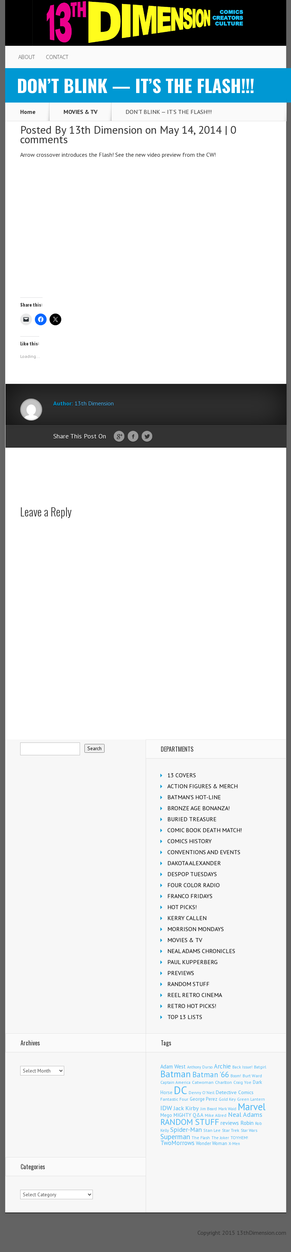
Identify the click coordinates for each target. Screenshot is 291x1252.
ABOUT (26, 56)
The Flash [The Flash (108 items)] (201, 1137)
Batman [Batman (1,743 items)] (175, 1074)
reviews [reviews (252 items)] (230, 1122)
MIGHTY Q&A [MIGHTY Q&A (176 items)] (188, 1115)
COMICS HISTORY (189, 841)
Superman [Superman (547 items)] (175, 1136)
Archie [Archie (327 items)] (222, 1066)
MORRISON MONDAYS (195, 929)
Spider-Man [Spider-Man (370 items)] (186, 1129)
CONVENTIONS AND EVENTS (203, 852)
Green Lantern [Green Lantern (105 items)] (251, 1099)
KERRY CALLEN (187, 918)
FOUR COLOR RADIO (193, 885)
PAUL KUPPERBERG (192, 962)
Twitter (147, 436)
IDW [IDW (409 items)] (166, 1108)
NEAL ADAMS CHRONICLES (201, 951)
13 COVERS (181, 775)
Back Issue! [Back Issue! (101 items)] (242, 1067)
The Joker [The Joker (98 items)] (220, 1137)
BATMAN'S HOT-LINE (194, 797)
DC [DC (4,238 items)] (180, 1090)
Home (28, 111)
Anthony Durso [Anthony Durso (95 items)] (199, 1067)
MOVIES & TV (80, 111)
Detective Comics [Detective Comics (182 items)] (235, 1092)
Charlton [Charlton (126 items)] (223, 1082)
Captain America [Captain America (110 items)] (175, 1082)
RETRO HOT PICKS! (191, 1006)
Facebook (133, 436)
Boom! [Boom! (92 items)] (235, 1075)
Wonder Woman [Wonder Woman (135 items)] (211, 1143)
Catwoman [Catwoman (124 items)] (203, 1082)
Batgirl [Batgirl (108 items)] (260, 1067)
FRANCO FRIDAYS (189, 896)
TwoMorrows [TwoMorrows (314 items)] (177, 1143)
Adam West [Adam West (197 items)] (173, 1066)
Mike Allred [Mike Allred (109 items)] (215, 1115)
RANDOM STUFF (188, 984)
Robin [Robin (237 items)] (247, 1122)
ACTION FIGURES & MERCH (202, 786)
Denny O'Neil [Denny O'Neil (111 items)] (201, 1092)
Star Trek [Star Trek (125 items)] (230, 1130)
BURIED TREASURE (192, 819)
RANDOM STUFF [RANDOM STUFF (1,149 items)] (189, 1121)
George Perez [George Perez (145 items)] (203, 1099)
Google (119, 436)
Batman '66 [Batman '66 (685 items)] (210, 1074)
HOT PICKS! (182, 907)
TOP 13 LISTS (184, 1017)
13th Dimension (105, 129)
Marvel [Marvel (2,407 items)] (252, 1106)
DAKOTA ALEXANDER (194, 863)
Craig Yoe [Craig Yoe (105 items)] (242, 1082)
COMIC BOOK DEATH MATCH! (204, 830)
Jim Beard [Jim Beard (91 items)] (208, 1108)
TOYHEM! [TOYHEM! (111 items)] (239, 1137)
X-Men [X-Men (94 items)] (234, 1143)
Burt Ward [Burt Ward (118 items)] (252, 1075)
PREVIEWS (180, 973)
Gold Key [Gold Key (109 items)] (227, 1099)
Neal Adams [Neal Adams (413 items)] (245, 1114)
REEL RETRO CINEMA (194, 995)
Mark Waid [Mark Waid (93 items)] (227, 1108)
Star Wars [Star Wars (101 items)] (249, 1130)
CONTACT (57, 56)
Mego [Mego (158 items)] (166, 1115)
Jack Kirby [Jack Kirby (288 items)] (186, 1108)
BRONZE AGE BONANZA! (198, 808)
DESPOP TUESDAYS (192, 874)
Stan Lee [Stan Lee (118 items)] (212, 1130)
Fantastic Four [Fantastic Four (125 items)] (174, 1099)
